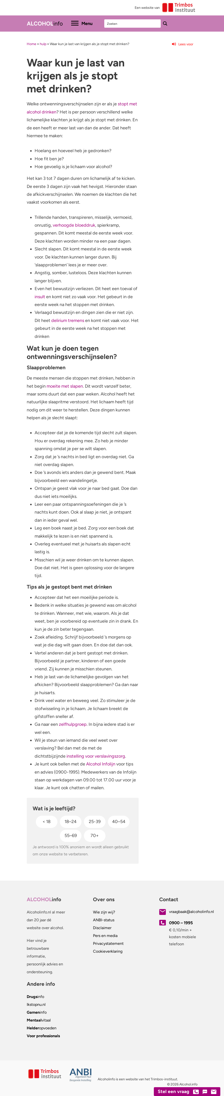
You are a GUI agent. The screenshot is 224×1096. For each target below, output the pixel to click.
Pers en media (105, 935)
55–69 (71, 835)
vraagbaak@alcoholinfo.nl (191, 911)
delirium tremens (67, 320)
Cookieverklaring (107, 951)
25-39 (95, 821)
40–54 (118, 821)
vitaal (39, 1020)
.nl (36, 1004)
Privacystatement (108, 943)
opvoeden (41, 1028)
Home (31, 44)
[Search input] (132, 23)
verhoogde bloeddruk (74, 225)
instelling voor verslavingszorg (95, 756)
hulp (43, 44)
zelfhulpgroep (73, 724)
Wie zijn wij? (104, 912)
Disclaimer (102, 927)
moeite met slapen (65, 386)
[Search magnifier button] (165, 23)
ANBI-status (103, 920)
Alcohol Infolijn (100, 764)
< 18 (46, 821)
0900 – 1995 (181, 922)
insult (40, 296)
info (35, 996)
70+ (95, 835)
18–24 (71, 821)
